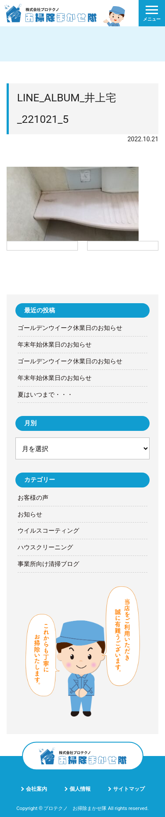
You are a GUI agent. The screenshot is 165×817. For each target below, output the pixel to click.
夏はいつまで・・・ (45, 394)
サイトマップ (129, 789)
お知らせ (30, 514)
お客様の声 (33, 497)
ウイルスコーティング (48, 530)
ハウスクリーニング (45, 547)
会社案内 (36, 789)
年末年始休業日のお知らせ (55, 344)
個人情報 (80, 789)
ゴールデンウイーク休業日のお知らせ (70, 327)
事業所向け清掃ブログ (48, 563)
